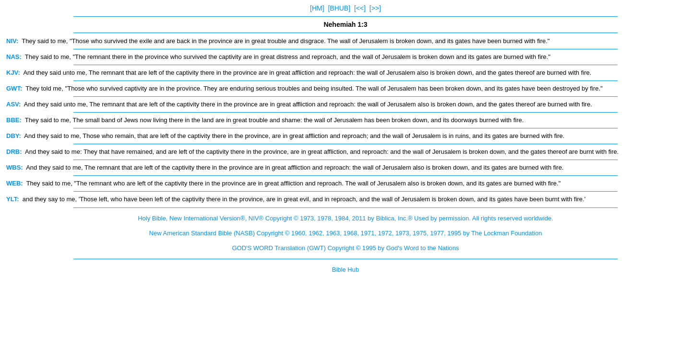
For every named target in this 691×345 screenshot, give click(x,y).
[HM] (317, 8)
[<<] (360, 8)
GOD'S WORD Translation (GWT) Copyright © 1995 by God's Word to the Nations (345, 248)
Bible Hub (345, 269)
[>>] (375, 8)
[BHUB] (339, 8)
